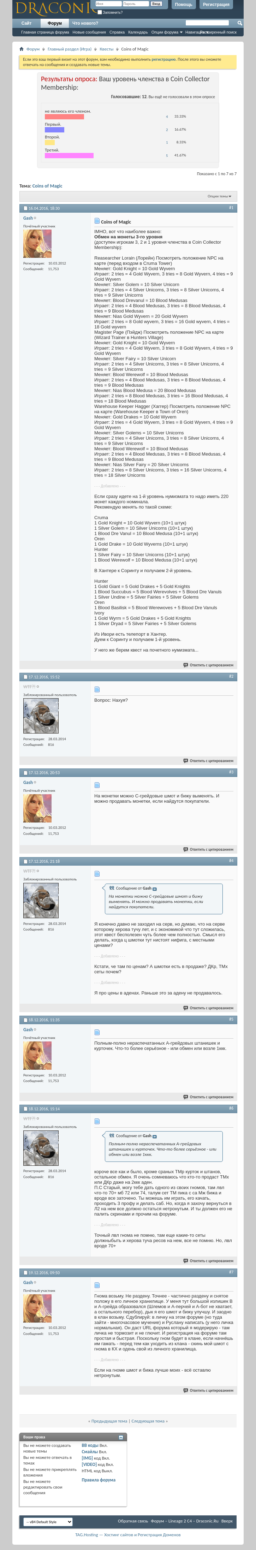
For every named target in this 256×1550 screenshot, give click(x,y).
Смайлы (90, 1451)
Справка (117, 32)
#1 (231, 207)
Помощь (183, 4)
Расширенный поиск (218, 32)
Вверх (227, 1521)
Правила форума (98, 1480)
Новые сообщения (89, 32)
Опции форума (164, 32)
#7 (231, 1272)
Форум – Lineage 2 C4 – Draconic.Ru (185, 1521)
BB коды (90, 1445)
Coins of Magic (47, 186)
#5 (231, 1019)
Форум (55, 23)
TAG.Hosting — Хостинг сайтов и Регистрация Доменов (128, 1534)
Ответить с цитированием (208, 665)
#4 (231, 860)
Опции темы (218, 196)
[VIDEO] (89, 1464)
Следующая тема (148, 1421)
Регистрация (216, 4)
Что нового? (85, 23)
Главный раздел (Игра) (69, 49)
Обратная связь (133, 1521)
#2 (231, 676)
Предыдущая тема (109, 1421)
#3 (231, 772)
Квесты (106, 49)
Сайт (27, 23)
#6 (231, 1108)
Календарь (138, 32)
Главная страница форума (45, 32)
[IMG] (87, 1458)
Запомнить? (110, 12)
